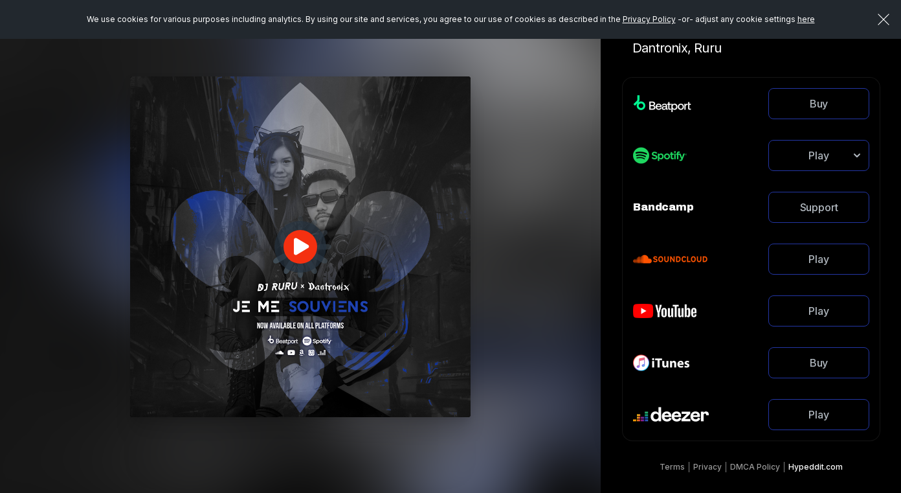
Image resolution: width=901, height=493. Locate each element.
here (806, 19)
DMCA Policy (755, 467)
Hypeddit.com (815, 467)
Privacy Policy (649, 19)
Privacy (707, 467)
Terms (672, 467)
